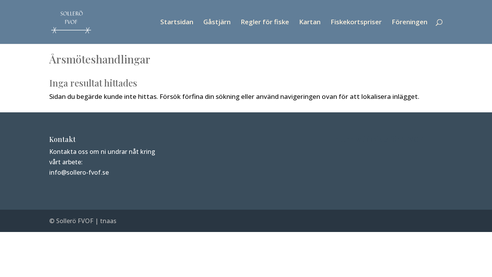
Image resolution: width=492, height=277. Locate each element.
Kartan (310, 22)
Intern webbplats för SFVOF (377, 139)
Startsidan (176, 22)
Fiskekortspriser (356, 22)
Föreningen (409, 22)
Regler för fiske (265, 22)
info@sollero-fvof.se (79, 172)
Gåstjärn (217, 22)
